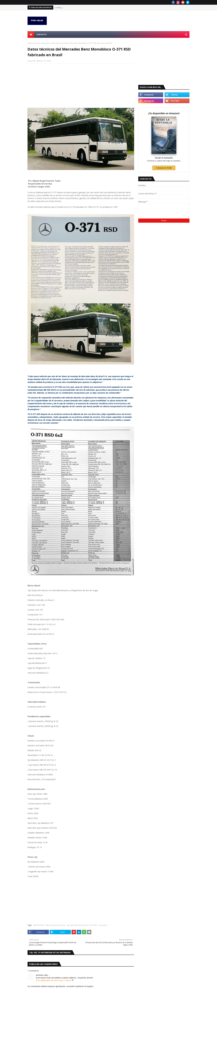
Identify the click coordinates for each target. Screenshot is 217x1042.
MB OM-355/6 (38, 925)
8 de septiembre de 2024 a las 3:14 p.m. (54, 980)
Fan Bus (32, 61)
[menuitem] (31, 34)
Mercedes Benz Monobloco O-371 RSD (82, 925)
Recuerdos (45, 43)
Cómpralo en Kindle (164, 168)
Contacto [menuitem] (41, 34)
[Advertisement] (81, 85)
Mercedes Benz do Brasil (55, 925)
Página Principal (34, 43)
